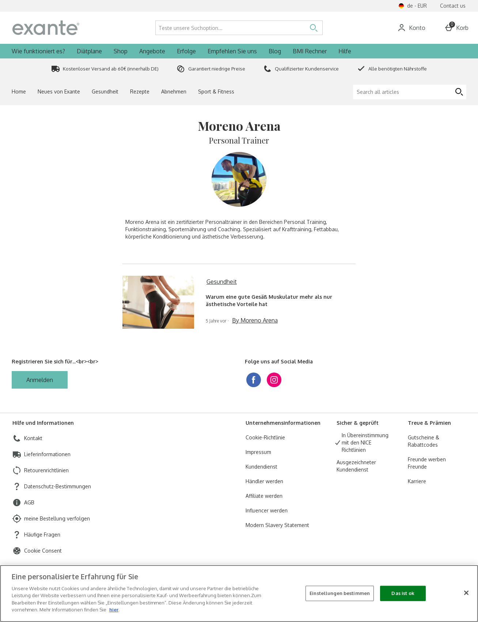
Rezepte (139, 91)
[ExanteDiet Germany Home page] (70, 28)
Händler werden (264, 481)
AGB (29, 502)
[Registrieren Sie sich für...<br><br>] (39, 379)
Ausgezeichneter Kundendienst (356, 466)
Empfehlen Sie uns (232, 51)
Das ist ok (402, 593)
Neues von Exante (59, 91)
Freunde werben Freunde (427, 463)
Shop (121, 51)
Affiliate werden (264, 496)
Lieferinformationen (47, 454)
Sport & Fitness (216, 91)
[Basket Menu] (456, 28)
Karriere (417, 481)
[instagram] (274, 380)
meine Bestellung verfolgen (57, 518)
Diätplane (89, 51)
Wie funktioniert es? (38, 51)
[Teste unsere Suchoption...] (224, 28)
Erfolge (186, 51)
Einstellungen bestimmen (340, 593)
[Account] (411, 28)
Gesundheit (105, 91)
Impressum (258, 452)
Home (19, 91)
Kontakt (33, 438)
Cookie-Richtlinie (265, 437)
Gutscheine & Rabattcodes (423, 441)
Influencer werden (267, 510)
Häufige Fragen (42, 534)
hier (113, 610)
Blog (275, 51)
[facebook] (253, 380)
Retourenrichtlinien (46, 470)
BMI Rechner (310, 51)
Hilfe (344, 51)
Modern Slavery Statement (277, 525)
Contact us (453, 6)
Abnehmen (173, 91)
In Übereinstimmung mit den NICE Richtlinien (365, 442)
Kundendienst (261, 466)
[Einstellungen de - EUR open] (412, 6)
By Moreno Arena (255, 320)
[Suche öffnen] (313, 28)
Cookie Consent (43, 550)
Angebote (152, 51)
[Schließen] (466, 593)
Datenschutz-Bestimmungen (57, 486)
